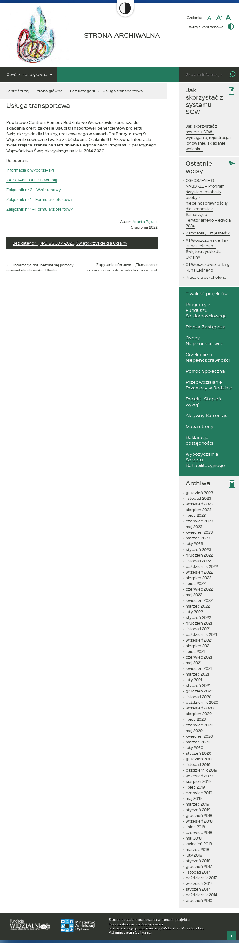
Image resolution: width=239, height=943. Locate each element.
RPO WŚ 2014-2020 (57, 242)
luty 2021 (194, 679)
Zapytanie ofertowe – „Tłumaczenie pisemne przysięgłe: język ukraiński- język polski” (122, 270)
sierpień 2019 (198, 781)
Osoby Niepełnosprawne (205, 340)
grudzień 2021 (199, 623)
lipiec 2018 (195, 826)
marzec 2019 (197, 804)
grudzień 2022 (199, 555)
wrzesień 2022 (199, 572)
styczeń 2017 (198, 888)
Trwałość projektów (207, 293)
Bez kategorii (82, 90)
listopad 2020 (198, 696)
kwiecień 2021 (199, 668)
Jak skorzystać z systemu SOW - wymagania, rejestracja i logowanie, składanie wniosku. (208, 137)
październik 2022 (202, 566)
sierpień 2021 (198, 645)
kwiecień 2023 (199, 532)
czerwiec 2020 (199, 724)
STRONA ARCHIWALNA (122, 35)
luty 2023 (194, 543)
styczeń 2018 (198, 860)
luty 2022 (194, 611)
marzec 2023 (198, 537)
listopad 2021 (198, 628)
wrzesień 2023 (200, 503)
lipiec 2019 (195, 787)
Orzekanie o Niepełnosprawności (208, 357)
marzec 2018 (197, 849)
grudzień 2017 (199, 866)
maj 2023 (194, 526)
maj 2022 (194, 594)
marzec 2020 (198, 741)
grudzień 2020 (199, 690)
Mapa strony (199, 426)
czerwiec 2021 (199, 656)
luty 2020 (194, 747)
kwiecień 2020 (199, 736)
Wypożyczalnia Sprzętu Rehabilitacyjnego (205, 459)
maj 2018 (194, 838)
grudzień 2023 (199, 492)
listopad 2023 (198, 498)
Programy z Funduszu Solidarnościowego (206, 310)
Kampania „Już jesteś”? (208, 232)
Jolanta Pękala (145, 221)
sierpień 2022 (198, 577)
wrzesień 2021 (199, 639)
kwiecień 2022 (199, 600)
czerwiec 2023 (199, 520)
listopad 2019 (198, 764)
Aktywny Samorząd (207, 415)
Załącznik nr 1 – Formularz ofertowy (39, 199)
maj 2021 (193, 662)
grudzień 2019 (199, 758)
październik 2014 (201, 894)
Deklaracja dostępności (199, 440)
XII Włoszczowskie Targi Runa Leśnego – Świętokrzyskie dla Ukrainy (208, 249)
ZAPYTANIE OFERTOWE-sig (31, 179)
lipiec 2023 (196, 515)
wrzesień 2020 (200, 707)
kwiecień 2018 (199, 843)
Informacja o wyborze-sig (30, 170)
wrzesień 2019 (199, 775)
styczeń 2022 (198, 617)
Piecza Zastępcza (206, 327)
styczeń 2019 (198, 809)
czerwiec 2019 (199, 792)
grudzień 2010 (199, 900)
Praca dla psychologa (206, 277)
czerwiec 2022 (199, 589)
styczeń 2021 (198, 685)
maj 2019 (194, 798)
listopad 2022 (198, 560)
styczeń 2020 (198, 753)
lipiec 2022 (196, 583)
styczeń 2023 (198, 549)
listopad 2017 (198, 871)
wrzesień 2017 (199, 883)
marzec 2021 (197, 673)
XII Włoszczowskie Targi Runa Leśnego (208, 267)
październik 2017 (201, 877)
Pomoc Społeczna (205, 371)
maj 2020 (194, 730)
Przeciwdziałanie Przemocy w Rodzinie (209, 385)
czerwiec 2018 (199, 832)
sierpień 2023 (199, 509)
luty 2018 (194, 855)
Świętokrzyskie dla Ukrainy (101, 242)
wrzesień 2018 (199, 821)
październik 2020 (202, 702)
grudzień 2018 (199, 815)
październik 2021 (201, 634)
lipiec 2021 (195, 651)
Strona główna (48, 90)
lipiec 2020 (196, 719)
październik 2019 (201, 770)
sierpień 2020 (199, 713)
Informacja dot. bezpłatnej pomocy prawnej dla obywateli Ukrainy (40, 267)
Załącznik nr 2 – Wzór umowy (33, 189)
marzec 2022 (198, 606)
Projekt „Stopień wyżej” (203, 401)
